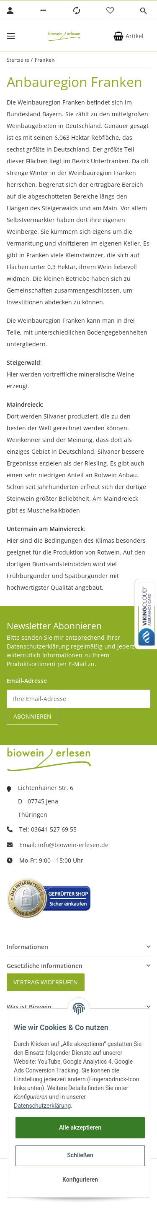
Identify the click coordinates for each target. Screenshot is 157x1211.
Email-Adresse (27, 681)
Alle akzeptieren (80, 1127)
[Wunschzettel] (110, 10)
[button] (43, 10)
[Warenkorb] (128, 36)
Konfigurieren (80, 1179)
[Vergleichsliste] (76, 10)
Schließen (80, 1155)
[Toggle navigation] (11, 36)
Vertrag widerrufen (45, 982)
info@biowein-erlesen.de (73, 845)
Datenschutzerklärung (42, 1105)
